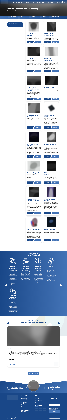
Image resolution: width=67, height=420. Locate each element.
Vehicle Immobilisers (33, 229)
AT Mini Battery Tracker (49, 116)
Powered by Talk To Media (55, 418)
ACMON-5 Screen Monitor (49, 88)
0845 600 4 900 (51, 2)
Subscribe (54, 411)
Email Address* (52, 406)
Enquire (37, 42)
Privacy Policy (56, 409)
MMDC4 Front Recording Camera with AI (33, 200)
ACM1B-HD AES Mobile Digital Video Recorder (33, 89)
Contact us (59, 2)
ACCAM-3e (30, 59)
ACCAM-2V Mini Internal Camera (49, 34)
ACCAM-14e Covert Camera (33, 34)
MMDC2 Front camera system (51, 173)
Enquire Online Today (54, 388)
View (30, 42)
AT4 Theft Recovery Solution (33, 144)
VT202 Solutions (49, 229)
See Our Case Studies (33, 373)
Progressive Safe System (49, 199)
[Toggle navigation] (64, 2)
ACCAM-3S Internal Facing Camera (50, 59)
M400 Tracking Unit (33, 173)
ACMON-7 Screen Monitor (32, 116)
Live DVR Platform (50, 144)
